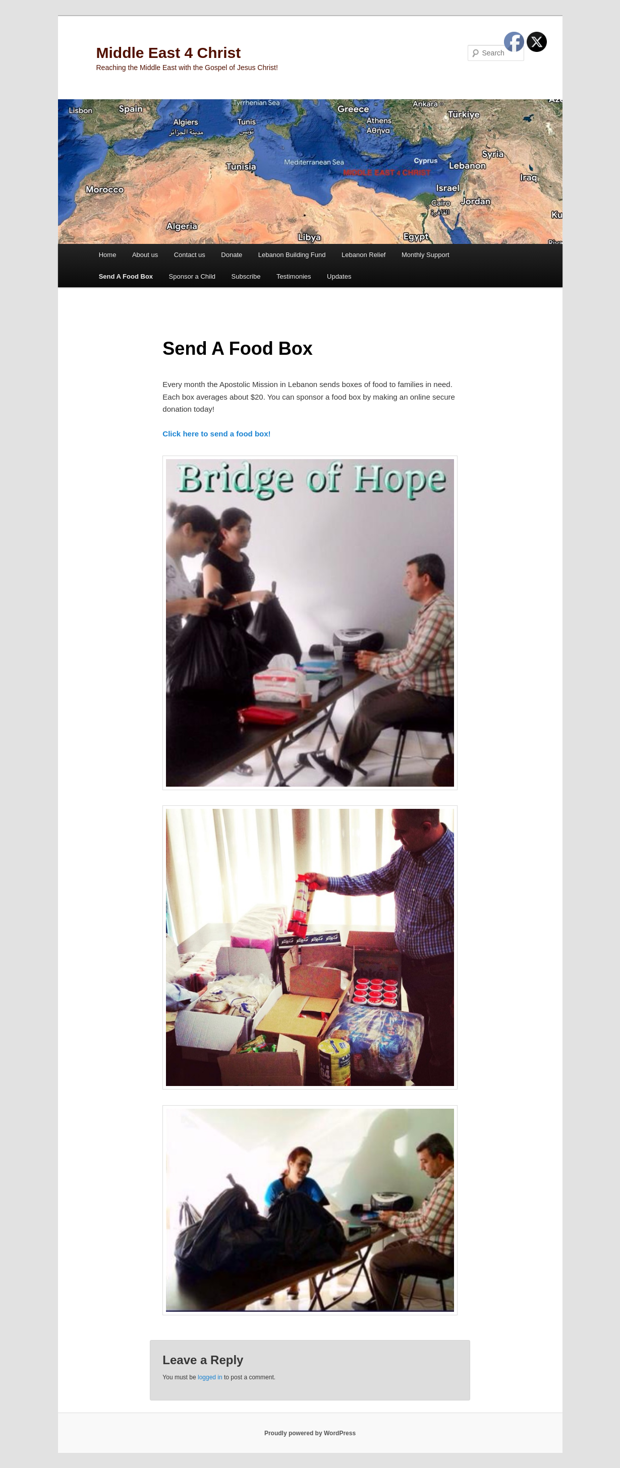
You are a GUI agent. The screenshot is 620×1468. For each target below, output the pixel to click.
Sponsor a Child (192, 276)
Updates (339, 276)
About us (145, 255)
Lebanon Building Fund (292, 255)
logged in (210, 1377)
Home (108, 255)
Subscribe (246, 276)
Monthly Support (425, 255)
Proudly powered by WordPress (310, 1433)
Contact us (189, 255)
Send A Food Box (126, 276)
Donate (231, 255)
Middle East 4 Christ (168, 52)
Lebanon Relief (363, 255)
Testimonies (293, 276)
